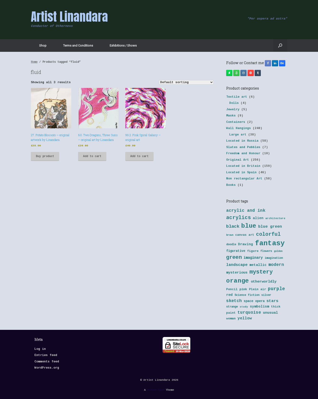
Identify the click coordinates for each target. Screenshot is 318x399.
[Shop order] (186, 82)
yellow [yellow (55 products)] (245, 318)
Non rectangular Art (244, 178)
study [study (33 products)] (244, 306)
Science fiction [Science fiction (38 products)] (246, 295)
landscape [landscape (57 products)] (237, 265)
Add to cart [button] (92, 156)
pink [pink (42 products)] (243, 289)
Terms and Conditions (78, 45)
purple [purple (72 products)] (276, 289)
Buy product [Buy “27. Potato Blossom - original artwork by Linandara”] (45, 156)
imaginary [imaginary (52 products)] (253, 258)
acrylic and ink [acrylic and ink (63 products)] (245, 210)
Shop (43, 45)
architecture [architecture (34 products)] (275, 218)
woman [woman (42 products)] (231, 318)
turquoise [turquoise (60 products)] (249, 312)
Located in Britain (243, 166)
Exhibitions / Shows (123, 45)
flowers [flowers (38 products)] (266, 251)
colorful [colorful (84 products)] (268, 234)
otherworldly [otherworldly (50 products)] (263, 281)
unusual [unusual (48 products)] (270, 313)
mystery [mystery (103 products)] (261, 272)
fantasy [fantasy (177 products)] (270, 243)
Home (34, 62)
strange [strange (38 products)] (232, 306)
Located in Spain (241, 172)
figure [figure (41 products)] (252, 251)
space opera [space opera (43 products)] (254, 301)
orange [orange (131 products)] (237, 280)
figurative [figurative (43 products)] (235, 251)
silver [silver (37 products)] (266, 295)
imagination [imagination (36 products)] (274, 258)
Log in (40, 349)
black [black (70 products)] (232, 226)
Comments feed (46, 361)
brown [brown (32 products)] (229, 235)
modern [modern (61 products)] (276, 264)
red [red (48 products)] (229, 295)
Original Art (237, 160)
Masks (231, 115)
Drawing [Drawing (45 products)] (245, 244)
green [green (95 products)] (234, 257)
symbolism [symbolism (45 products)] (259, 306)
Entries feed (45, 355)
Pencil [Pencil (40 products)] (232, 289)
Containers (235, 122)
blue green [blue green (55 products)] (270, 226)
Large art (237, 134)
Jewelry (232, 109)
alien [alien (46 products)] (258, 218)
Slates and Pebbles (243, 147)
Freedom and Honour (243, 153)
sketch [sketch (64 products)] (234, 300)
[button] (280, 45)
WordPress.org (46, 368)
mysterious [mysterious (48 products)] (237, 273)
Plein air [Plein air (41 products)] (257, 289)
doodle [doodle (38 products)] (231, 244)
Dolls (234, 103)
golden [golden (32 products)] (278, 251)
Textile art (236, 97)
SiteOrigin (155, 389)
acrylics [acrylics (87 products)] (238, 218)
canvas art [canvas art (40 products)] (244, 235)
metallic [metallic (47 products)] (258, 265)
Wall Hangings (238, 128)
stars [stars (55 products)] (272, 301)
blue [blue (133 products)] (248, 226)
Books (231, 185)
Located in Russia (242, 141)
